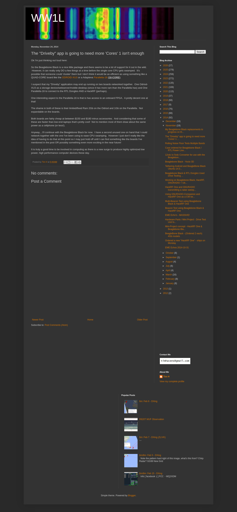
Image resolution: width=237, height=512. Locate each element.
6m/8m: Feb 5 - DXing (150, 455)
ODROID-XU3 (69, 77)
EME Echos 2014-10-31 (177, 247)
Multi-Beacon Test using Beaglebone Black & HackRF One (183, 202)
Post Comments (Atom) (56, 325)
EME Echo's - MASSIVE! (177, 215)
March (169, 274)
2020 (166, 91)
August (169, 261)
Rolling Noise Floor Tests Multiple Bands (185, 143)
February (170, 279)
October (170, 253)
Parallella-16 (100, 77)
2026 (166, 65)
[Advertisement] (90, 290)
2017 (166, 104)
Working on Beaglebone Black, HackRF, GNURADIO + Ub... (185, 181)
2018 (166, 100)
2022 (166, 83)
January (170, 283)
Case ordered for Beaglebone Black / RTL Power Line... (183, 149)
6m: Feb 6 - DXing (148, 401)
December (171, 121)
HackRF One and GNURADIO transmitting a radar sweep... (180, 188)
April (168, 270)
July (168, 266)
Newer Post (38, 319)
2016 (166, 109)
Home (90, 319)
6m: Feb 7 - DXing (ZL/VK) (152, 437)
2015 (166, 113)
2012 (166, 293)
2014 (166, 117)
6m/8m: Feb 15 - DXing (150, 473)
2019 (166, 96)
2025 (166, 69)
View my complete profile (172, 381)
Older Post (142, 319)
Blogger (132, 495)
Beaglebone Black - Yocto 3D (179, 161)
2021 (166, 87)
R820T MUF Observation (151, 419)
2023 (166, 78)
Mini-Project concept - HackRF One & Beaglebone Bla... (183, 227)
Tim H (166, 376)
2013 (166, 288)
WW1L (47, 18)
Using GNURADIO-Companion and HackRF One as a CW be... (182, 195)
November (171, 125)
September (171, 257)
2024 (166, 74)
